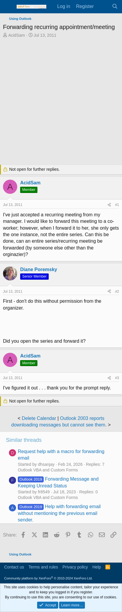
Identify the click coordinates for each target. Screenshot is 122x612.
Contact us (14, 567)
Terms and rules (43, 567)
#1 (117, 205)
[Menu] (8, 7)
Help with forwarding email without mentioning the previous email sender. (59, 513)
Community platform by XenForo (48, 578)
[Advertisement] (61, 102)
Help (96, 567)
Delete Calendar (39, 418)
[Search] (115, 6)
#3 (117, 378)
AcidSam (16, 35)
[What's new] (103, 6)
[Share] (109, 205)
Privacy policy (75, 567)
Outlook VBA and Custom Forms (48, 470)
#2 (117, 291)
